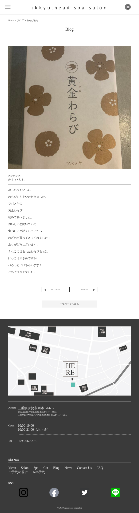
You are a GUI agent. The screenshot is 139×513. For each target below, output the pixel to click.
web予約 (39, 472)
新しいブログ (55, 289)
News (68, 468)
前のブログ (84, 289)
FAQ (100, 468)
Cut (45, 468)
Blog (56, 468)
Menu (12, 468)
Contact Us (84, 468)
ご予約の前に (18, 472)
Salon (24, 468)
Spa (35, 468)
